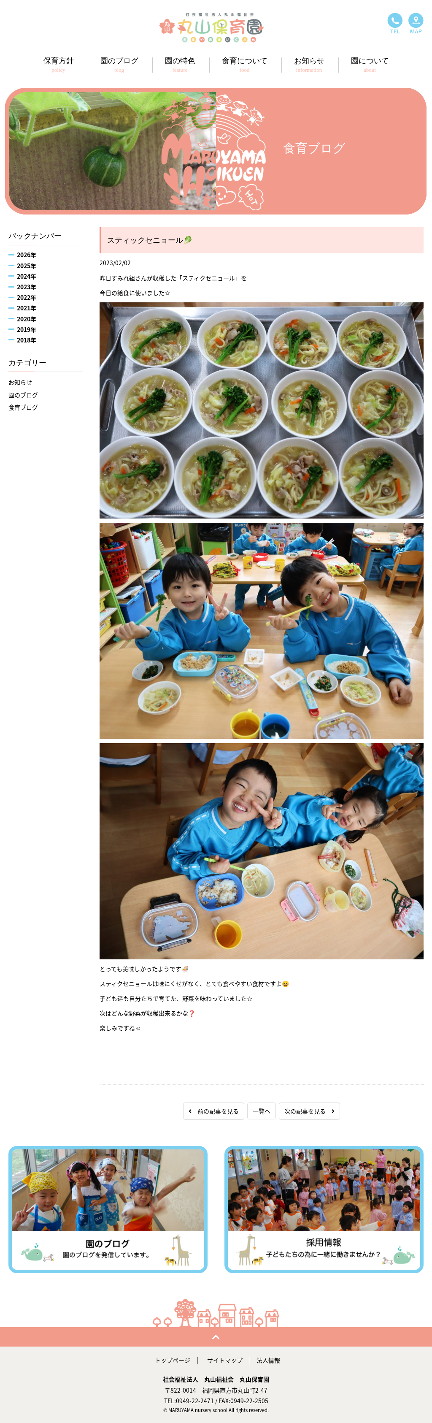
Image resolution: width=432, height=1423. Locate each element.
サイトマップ (225, 1360)
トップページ (172, 1360)
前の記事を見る (214, 1111)
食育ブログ (23, 407)
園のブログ (23, 395)
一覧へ (261, 1111)
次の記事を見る (309, 1111)
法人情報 (268, 1360)
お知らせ (20, 382)
